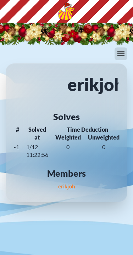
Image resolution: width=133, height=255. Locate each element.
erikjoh (66, 186)
